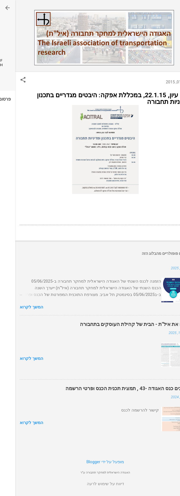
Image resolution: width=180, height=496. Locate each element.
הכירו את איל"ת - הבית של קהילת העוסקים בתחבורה (120, 324)
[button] (7, 80)
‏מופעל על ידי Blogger (90, 461)
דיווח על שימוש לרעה (90, 483)
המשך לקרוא (16, 307)
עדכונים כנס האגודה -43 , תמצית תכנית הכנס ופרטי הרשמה (113, 388)
